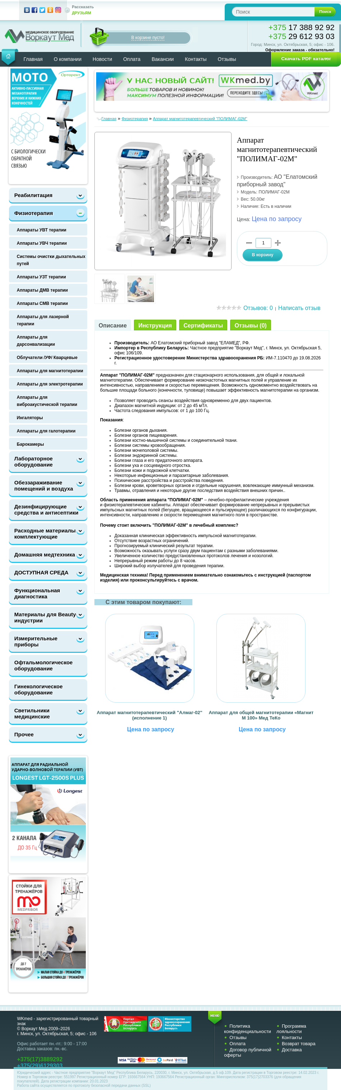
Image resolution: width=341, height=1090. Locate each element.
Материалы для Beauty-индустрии (46, 617)
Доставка (292, 1049)
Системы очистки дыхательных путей (51, 260)
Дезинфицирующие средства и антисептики (46, 509)
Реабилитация (33, 195)
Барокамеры (30, 444)
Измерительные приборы (35, 641)
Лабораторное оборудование (33, 461)
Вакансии (162, 59)
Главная (33, 59)
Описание (113, 325)
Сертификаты (203, 325)
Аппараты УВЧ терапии (42, 243)
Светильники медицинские (32, 713)
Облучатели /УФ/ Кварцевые (47, 357)
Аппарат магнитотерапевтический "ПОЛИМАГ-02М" (200, 118)
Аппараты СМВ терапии (42, 303)
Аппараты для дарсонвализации (36, 341)
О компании (67, 59)
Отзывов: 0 (258, 308)
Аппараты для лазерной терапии (43, 320)
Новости (102, 59)
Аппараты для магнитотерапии (50, 370)
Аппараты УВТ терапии (41, 230)
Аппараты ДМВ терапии (42, 290)
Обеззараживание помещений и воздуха (43, 485)
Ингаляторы (30, 417)
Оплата (131, 59)
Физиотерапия (33, 213)
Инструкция (155, 325)
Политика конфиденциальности (247, 1028)
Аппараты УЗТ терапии (41, 276)
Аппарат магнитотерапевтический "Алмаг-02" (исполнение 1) (149, 715)
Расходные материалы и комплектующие (47, 533)
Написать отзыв (299, 308)
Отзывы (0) (250, 325)
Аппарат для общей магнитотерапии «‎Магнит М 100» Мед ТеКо (261, 715)
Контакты (195, 59)
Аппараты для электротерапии (50, 384)
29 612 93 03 (301, 36)
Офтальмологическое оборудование (43, 665)
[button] (304, 59)
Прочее (24, 734)
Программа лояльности (291, 1028)
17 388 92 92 (301, 27)
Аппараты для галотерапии (46, 431)
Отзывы (227, 59)
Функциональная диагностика (37, 593)
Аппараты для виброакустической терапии (47, 401)
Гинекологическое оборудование (38, 689)
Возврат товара (299, 1043)
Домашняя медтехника (44, 554)
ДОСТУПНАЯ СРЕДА (41, 572)
